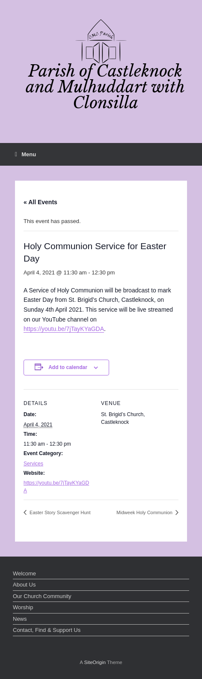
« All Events (40, 202)
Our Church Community (42, 596)
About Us (24, 584)
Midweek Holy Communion (145, 512)
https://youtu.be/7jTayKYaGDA (64, 328)
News (20, 619)
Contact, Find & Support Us (46, 630)
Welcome (24, 573)
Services (33, 464)
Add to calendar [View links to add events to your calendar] (67, 367)
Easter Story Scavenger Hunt (59, 512)
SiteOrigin (95, 662)
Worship (23, 607)
